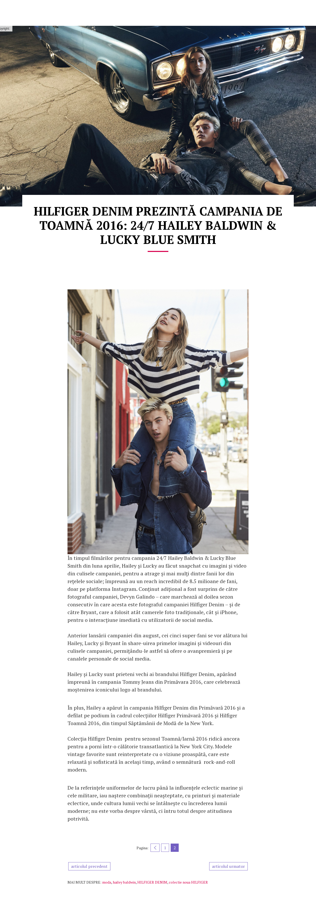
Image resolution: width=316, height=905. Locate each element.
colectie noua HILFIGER (188, 882)
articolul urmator (228, 866)
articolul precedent (89, 866)
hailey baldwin (124, 882)
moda (106, 882)
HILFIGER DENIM (152, 882)
